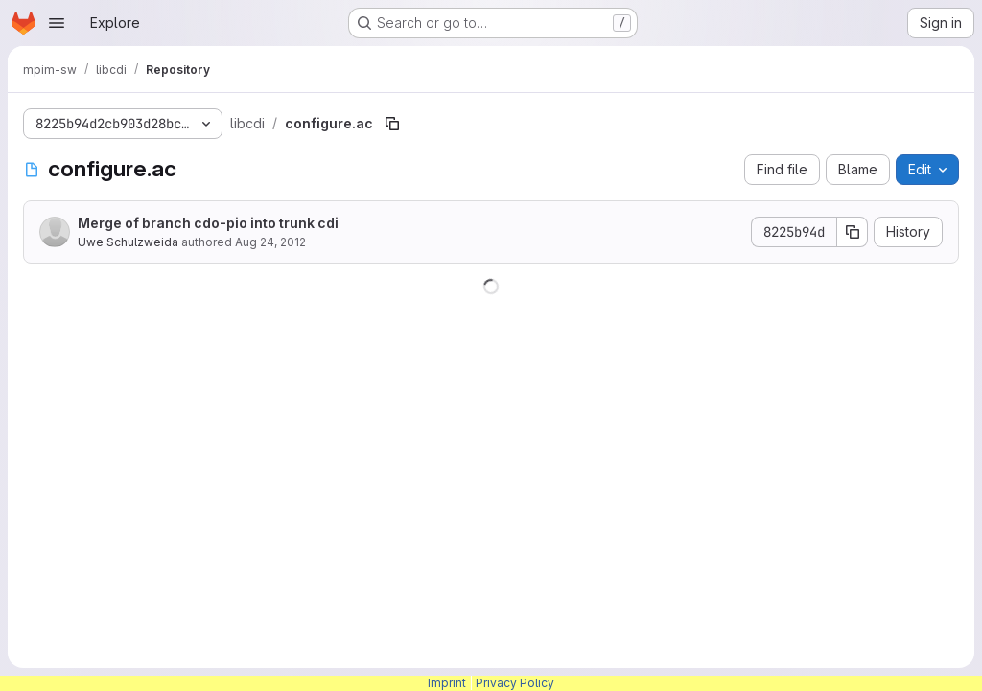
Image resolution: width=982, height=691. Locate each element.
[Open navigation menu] (56, 23)
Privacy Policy (515, 683)
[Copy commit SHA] (852, 232)
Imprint (447, 683)
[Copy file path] (392, 123)
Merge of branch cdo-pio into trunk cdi (208, 223)
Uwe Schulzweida (128, 242)
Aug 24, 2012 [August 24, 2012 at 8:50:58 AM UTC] (270, 242)
